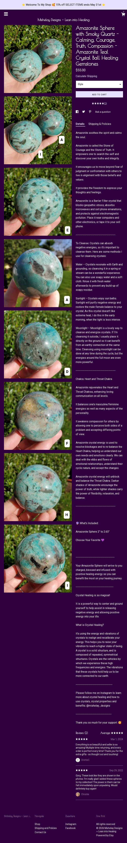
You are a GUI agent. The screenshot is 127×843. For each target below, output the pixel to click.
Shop (37, 824)
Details (80, 123)
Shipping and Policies (46, 828)
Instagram (70, 824)
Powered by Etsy (105, 835)
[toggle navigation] (6, 14)
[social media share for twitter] (83, 112)
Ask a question (103, 112)
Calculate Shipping (86, 76)
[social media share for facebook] (77, 112)
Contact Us (40, 832)
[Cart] (123, 14)
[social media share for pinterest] (90, 112)
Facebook (70, 828)
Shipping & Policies (99, 123)
